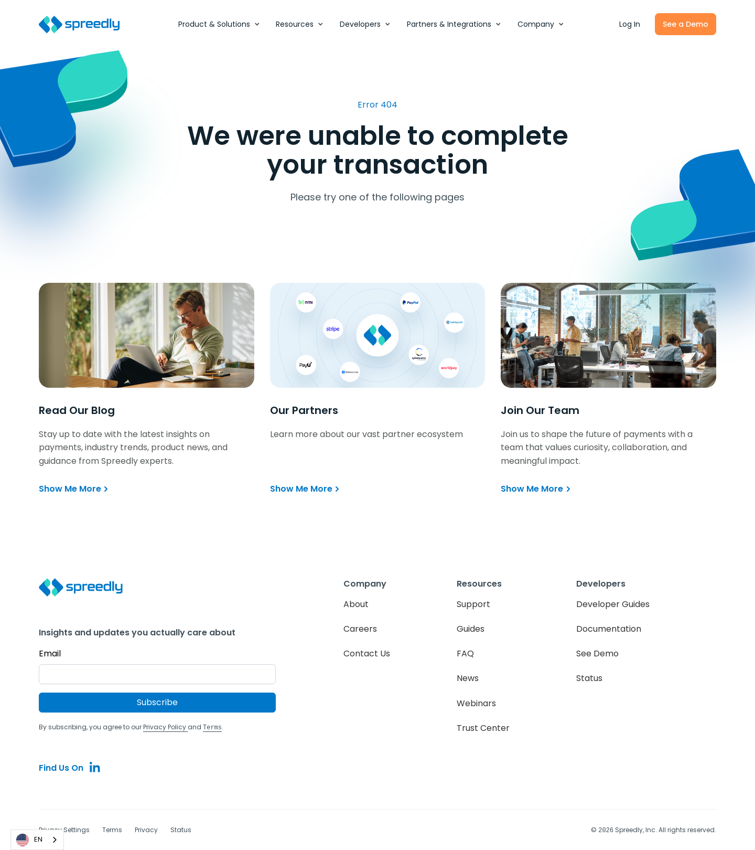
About (356, 604)
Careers (360, 629)
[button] (219, 24)
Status (589, 678)
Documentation (608, 629)
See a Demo (685, 24)
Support (473, 604)
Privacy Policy (165, 726)
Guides (470, 629)
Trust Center (483, 728)
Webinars (476, 703)
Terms (112, 829)
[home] (85, 24)
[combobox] (37, 840)
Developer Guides (613, 604)
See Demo (597, 653)
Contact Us (366, 653)
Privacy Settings (64, 829)
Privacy (146, 829)
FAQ (465, 653)
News (468, 678)
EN (29, 840)
